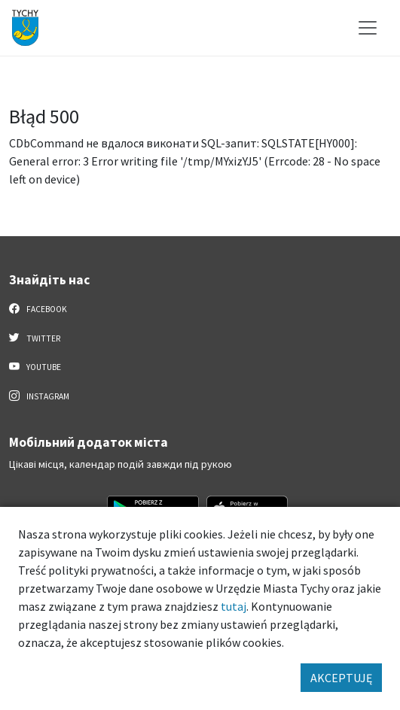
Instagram (39, 395)
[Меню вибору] (367, 28)
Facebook (38, 308)
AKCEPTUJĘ (341, 677)
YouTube (35, 366)
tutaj (233, 606)
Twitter (34, 337)
